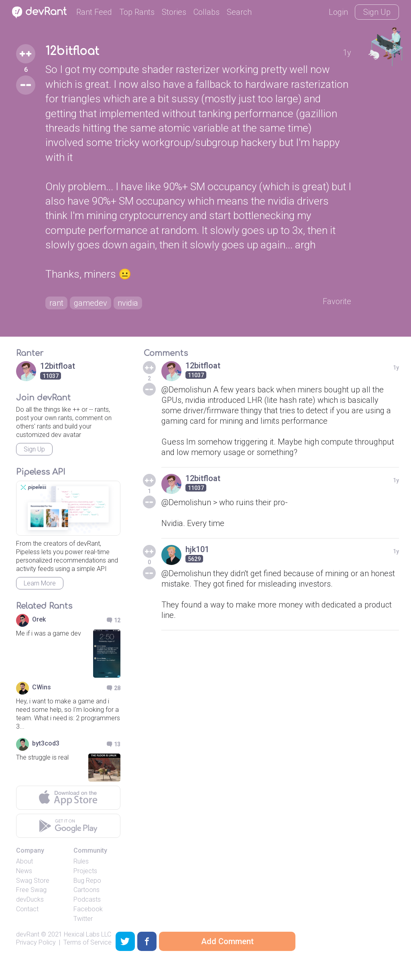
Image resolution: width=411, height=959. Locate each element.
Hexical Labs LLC (87, 934)
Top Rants (137, 12)
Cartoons (86, 890)
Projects (85, 871)
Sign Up (377, 12)
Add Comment (227, 941)
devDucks (30, 899)
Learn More (40, 583)
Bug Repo (87, 880)
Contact (27, 909)
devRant (27, 934)
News (24, 871)
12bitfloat (72, 51)
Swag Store (32, 880)
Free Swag (31, 890)
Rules (81, 861)
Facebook (88, 909)
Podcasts (87, 899)
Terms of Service (87, 942)
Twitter (83, 918)
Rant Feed (94, 12)
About (24, 861)
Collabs (206, 12)
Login (338, 12)
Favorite (337, 301)
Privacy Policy (36, 942)
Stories (174, 12)
